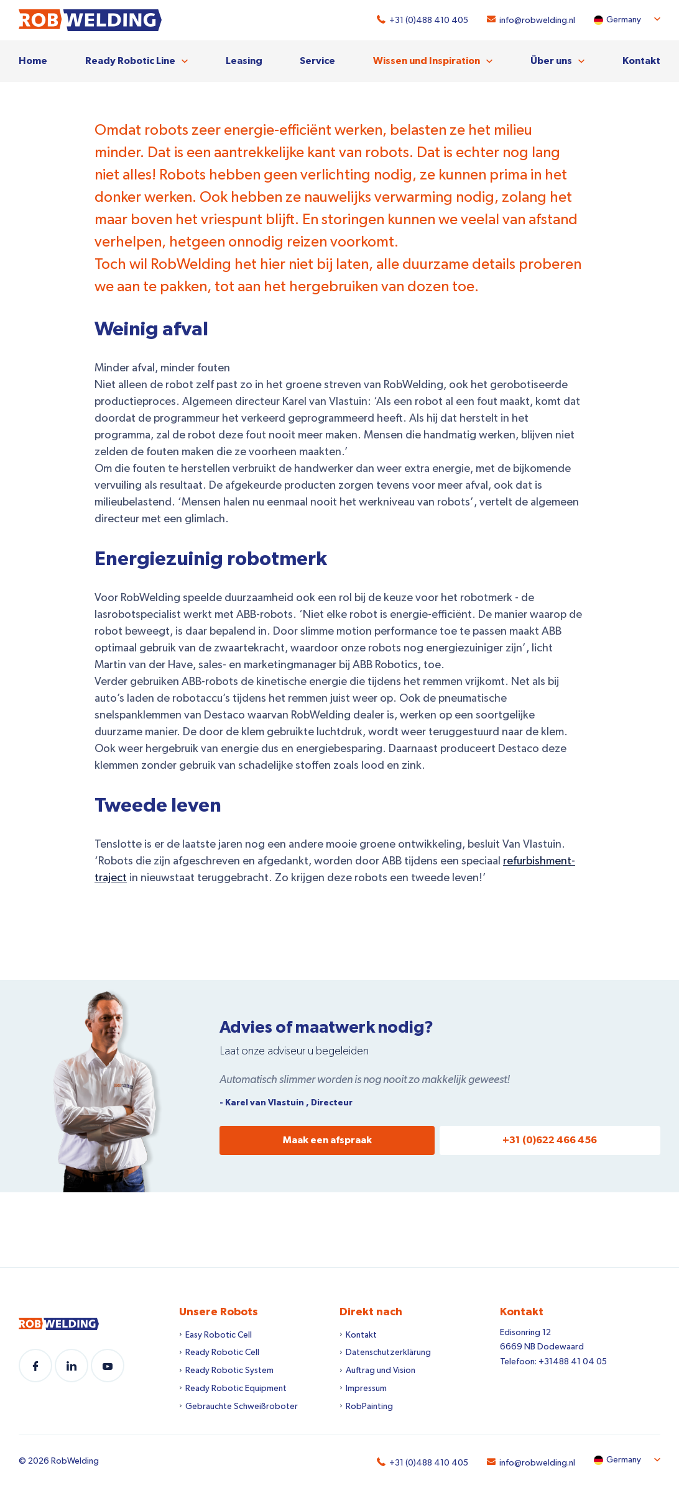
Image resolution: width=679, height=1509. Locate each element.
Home (33, 61)
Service (317, 61)
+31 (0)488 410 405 (428, 20)
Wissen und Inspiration (426, 61)
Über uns (551, 61)
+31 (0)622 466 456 (549, 1140)
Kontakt (641, 61)
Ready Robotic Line (130, 61)
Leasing (244, 61)
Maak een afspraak (327, 1140)
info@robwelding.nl (537, 20)
